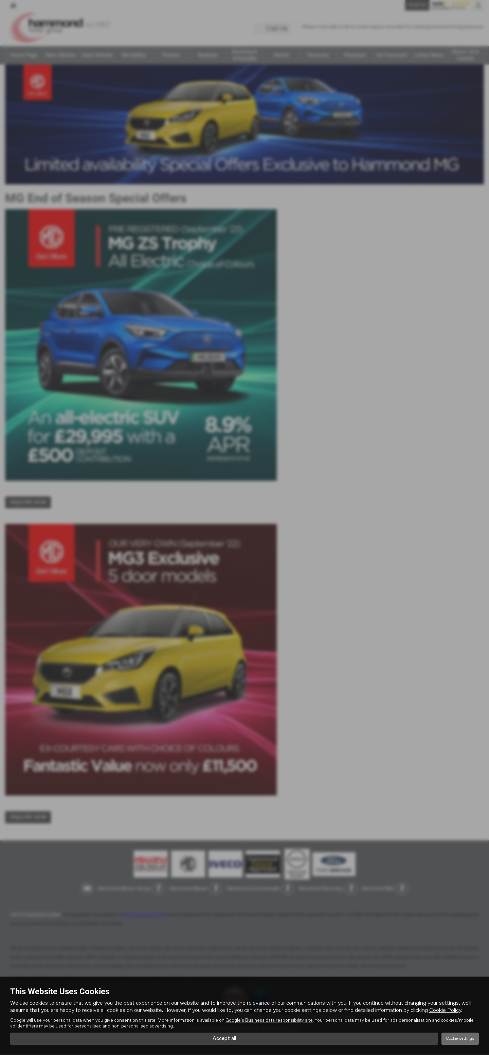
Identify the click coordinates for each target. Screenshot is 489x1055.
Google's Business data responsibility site (269, 1019)
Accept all (224, 1038)
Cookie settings (460, 1038)
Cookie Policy (445, 1010)
